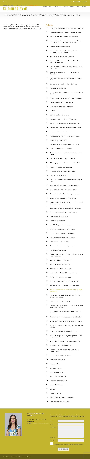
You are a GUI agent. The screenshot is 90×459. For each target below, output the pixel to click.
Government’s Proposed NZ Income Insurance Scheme (65, 127)
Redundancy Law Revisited (57, 359)
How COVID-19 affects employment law (61, 225)
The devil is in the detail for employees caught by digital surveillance (66, 290)
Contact (83, 6)
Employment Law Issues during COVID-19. (62, 233)
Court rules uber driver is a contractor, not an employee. (66, 194)
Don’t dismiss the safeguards (58, 250)
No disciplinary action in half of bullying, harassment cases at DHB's (66, 326)
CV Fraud (52, 389)
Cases (77, 6)
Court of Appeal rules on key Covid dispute (62, 158)
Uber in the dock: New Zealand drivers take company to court (66, 180)
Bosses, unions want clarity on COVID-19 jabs (63, 198)
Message (53, 437)
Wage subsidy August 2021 (58, 175)
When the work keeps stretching (59, 241)
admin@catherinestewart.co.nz (40, 423)
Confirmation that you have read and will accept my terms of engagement (66, 444)
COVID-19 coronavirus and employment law (62, 229)
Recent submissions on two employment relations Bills (65, 317)
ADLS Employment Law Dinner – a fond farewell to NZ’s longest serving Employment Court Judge (66, 336)
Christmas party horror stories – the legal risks (63, 119)
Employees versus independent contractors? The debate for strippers (66, 93)
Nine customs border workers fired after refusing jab (65, 185)
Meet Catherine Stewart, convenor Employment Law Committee (65, 73)
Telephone (53, 427)
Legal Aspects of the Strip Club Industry (61, 106)
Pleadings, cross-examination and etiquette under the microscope (65, 312)
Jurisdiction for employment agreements (61, 397)
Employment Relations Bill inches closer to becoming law (66, 28)
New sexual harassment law (58, 88)
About (50, 6)
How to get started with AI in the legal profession (64, 36)
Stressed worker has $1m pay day (59, 401)
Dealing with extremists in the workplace (61, 102)
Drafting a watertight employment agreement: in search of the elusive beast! (66, 203)
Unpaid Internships (55, 393)
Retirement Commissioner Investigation (61, 277)
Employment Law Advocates (58, 132)
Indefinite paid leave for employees (60, 115)
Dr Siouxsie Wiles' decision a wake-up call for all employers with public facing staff (67, 61)
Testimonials (57, 6)
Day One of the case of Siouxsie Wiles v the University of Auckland (66, 79)
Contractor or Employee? (57, 220)
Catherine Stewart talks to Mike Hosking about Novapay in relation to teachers (66, 255)
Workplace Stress (55, 364)
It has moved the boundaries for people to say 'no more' (66, 321)
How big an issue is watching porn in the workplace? (65, 136)
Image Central (27, 456)
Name (52, 421)
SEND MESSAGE (63, 449)
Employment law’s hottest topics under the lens (63, 331)
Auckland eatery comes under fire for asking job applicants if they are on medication (67, 306)
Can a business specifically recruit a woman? (62, 237)
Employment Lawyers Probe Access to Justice (63, 212)
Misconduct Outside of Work (58, 376)
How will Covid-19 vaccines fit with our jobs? (62, 171)
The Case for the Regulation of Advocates (62, 56)
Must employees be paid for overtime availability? (64, 281)
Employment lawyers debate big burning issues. (64, 246)
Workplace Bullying (55, 368)
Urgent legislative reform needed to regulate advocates (66, 32)
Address (52, 440)
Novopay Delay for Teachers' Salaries (60, 268)
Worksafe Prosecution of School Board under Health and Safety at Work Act (66, 67)
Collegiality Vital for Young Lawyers (60, 301)
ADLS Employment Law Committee (60, 264)
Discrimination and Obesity (57, 372)
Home (45, 6)
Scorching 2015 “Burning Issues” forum (61, 345)
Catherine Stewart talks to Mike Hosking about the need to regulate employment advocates (66, 51)
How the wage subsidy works (58, 140)
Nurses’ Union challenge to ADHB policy (61, 167)
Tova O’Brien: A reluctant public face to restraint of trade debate (66, 153)
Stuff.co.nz (38, 28)
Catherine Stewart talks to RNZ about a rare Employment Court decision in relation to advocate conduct (66, 41)
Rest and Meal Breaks (56, 385)
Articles (72, 6)
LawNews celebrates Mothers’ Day (60, 46)
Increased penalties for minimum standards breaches (65, 341)
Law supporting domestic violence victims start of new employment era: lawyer (65, 296)
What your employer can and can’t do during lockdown (66, 208)
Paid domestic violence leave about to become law (64, 285)
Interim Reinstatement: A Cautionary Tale (61, 260)
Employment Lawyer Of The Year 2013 (61, 355)
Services (65, 6)
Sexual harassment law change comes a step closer (65, 123)
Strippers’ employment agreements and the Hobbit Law (66, 98)
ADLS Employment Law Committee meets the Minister (65, 163)
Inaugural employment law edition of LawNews (63, 84)
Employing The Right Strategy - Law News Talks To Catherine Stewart (64, 350)
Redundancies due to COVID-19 (59, 216)
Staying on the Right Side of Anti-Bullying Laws (63, 273)
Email (52, 424)
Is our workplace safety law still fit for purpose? (63, 189)
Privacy (5, 1)
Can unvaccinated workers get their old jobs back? (64, 144)
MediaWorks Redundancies (58, 111)
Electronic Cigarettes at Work (58, 380)
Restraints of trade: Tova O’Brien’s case (61, 148)
